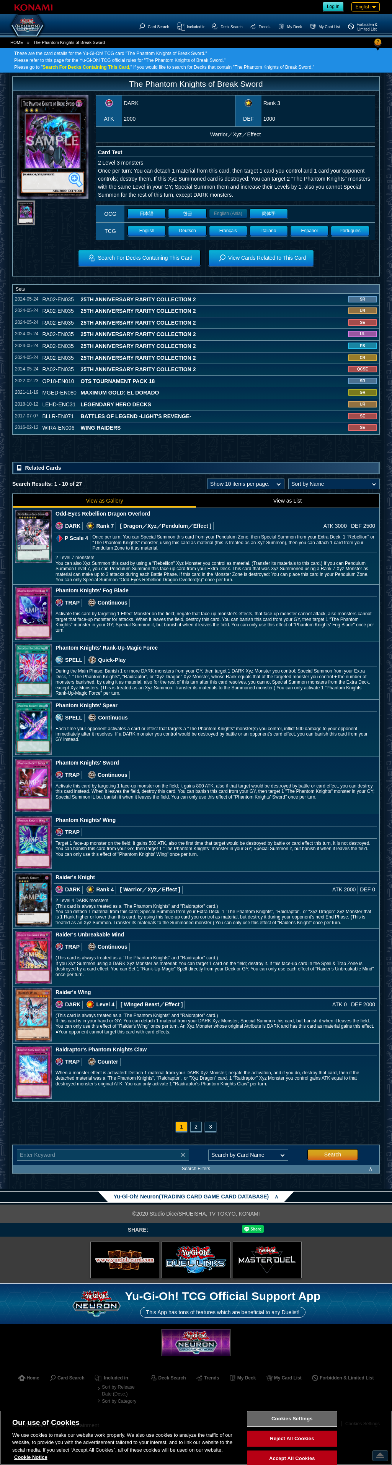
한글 (187, 213)
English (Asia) (228, 213)
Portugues (350, 230)
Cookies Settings (292, 1419)
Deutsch (187, 230)
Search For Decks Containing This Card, (86, 67)
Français (228, 230)
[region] (196, 1437)
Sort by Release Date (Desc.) (118, 1390)
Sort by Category (119, 1401)
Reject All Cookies (292, 1438)
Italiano (268, 230)
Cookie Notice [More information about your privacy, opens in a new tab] (30, 1457)
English (146, 230)
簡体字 (269, 213)
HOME (16, 42)
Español (309, 230)
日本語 (147, 213)
